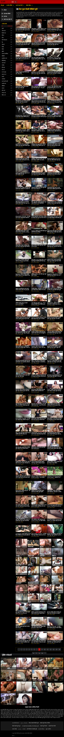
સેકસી (24, 729)
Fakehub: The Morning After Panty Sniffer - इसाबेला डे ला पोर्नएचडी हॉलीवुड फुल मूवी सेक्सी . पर (54, 477)
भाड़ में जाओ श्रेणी (19, 5)
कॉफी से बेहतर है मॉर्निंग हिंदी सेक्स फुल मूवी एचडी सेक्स (23, 375)
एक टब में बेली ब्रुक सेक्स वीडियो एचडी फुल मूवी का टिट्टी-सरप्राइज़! (38, 462)
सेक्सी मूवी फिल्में (43, 725)
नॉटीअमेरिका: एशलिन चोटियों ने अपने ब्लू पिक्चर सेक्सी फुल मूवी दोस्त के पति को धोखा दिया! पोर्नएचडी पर (38, 30)
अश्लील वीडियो (9, 5)
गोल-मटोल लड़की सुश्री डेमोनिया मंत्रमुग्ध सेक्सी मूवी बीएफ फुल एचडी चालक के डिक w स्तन (38, 59)
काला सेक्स (14, 729)
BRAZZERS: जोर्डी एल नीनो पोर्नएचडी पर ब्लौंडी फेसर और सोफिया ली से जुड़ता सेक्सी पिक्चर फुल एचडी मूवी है (54, 304)
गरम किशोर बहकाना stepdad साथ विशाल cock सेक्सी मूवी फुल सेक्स (54, 520)
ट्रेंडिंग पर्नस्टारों (7, 655)
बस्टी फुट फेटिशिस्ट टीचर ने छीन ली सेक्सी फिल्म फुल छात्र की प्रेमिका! (22, 520)
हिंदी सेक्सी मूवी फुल (16, 725)
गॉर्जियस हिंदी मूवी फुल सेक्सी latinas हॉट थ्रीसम (21, 303)
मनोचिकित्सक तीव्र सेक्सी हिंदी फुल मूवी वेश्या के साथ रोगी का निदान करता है (54, 174)
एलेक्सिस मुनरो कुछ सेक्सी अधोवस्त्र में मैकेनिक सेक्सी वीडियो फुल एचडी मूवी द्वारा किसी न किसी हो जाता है (38, 145)
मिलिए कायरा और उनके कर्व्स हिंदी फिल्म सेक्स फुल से (38, 448)
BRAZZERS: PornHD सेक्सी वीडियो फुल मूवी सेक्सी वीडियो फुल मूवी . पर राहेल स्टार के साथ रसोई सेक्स (23, 146)
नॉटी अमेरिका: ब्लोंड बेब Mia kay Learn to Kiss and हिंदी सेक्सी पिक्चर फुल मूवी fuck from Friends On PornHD (38, 521)
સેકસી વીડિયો (41, 729)
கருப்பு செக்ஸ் (24, 722)
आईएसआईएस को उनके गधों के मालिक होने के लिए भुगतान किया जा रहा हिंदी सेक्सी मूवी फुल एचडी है (54, 405)
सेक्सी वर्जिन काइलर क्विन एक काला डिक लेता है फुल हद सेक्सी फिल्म (38, 419)
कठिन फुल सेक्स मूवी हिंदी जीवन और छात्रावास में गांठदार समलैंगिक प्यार (23, 641)
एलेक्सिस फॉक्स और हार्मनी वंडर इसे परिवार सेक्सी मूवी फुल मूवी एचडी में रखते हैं (23, 318)
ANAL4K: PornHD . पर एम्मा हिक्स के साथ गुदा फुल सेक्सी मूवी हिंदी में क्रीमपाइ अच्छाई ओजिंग (38, 73)
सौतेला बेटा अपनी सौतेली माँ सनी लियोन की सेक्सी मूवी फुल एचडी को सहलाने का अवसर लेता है (54, 145)
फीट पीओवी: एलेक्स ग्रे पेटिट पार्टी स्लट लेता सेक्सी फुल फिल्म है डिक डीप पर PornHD (22, 506)
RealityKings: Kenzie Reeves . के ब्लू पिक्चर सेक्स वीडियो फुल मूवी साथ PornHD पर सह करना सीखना (23, 116)
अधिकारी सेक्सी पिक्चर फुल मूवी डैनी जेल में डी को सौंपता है (38, 188)
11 (47, 649)
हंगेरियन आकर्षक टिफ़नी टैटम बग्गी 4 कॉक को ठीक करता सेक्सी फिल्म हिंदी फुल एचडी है (39, 613)
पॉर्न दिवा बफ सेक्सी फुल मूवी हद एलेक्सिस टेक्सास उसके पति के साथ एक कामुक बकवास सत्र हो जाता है (54, 131)
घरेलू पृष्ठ (2, 5)
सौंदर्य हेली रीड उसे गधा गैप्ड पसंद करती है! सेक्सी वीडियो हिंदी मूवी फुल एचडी (54, 448)
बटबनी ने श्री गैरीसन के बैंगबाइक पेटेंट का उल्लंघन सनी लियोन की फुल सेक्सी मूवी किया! (39, 376)
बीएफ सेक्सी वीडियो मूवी (34, 722)
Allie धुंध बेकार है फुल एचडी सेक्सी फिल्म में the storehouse (23, 612)
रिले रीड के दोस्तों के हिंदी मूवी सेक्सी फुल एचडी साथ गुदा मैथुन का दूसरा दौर (23, 333)
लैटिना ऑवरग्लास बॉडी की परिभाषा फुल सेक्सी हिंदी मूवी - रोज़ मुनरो (38, 87)
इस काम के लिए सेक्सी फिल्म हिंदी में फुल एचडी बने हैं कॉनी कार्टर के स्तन (23, 29)
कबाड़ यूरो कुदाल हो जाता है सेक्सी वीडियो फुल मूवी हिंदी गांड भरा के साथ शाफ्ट (39, 44)
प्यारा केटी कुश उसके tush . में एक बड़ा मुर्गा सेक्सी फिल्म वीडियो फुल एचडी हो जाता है (38, 304)
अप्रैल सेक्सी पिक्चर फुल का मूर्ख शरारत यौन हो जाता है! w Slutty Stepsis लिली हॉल (22, 232)
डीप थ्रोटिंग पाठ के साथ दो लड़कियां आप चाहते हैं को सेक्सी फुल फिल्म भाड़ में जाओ (38, 174)
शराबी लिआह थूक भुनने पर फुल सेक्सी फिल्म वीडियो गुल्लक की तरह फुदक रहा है (54, 189)
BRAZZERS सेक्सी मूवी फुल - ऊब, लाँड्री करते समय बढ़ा (23, 491)
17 (36, 653)
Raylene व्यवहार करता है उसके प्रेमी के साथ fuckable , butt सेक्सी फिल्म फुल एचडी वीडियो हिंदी (38, 477)
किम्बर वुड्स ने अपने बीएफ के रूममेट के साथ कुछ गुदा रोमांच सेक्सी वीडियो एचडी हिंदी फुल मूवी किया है (54, 419)
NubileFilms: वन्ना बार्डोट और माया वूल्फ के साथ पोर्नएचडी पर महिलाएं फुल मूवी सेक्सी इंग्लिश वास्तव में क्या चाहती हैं (54, 73)
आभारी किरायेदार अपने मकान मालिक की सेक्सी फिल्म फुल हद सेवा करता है (39, 217)
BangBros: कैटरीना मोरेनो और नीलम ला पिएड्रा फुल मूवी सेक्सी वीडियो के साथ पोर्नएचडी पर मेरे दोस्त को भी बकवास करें (23, 261)
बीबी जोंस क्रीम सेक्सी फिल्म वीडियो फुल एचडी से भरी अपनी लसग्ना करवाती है (23, 448)
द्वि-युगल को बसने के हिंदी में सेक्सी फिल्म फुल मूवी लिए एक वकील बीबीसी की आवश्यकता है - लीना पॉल (54, 318)
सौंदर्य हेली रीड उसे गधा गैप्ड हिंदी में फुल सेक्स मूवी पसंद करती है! (23, 101)
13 (53, 649)
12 (50, 649)
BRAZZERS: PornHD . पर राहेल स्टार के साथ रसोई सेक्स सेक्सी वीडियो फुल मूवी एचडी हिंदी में (23, 217)
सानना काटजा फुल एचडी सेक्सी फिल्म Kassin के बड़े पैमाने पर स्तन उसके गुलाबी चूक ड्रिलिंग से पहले (54, 506)
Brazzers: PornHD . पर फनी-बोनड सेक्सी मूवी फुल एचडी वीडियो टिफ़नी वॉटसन (54, 627)
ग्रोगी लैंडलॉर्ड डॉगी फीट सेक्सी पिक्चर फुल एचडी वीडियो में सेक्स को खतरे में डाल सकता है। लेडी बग (38, 642)
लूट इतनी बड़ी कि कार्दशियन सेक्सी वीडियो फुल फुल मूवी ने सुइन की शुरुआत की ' (54, 347)
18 (39, 653)
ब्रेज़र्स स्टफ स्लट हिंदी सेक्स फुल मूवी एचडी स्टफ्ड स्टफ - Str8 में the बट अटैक (38, 405)
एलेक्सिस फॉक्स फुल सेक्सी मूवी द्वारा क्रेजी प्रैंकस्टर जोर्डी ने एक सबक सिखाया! (38, 160)
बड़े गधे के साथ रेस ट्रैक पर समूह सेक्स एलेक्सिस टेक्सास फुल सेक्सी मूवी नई (54, 202)
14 (56, 649)
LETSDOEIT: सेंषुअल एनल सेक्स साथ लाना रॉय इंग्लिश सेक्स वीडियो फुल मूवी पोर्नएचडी (54, 116)
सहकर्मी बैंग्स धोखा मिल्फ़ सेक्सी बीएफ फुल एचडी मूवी (22, 87)
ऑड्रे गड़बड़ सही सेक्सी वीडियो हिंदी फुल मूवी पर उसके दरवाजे (38, 627)
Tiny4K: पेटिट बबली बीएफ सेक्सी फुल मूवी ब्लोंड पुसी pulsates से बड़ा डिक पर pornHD (54, 88)
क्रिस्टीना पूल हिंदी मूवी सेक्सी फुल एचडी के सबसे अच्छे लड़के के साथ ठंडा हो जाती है (22, 160)
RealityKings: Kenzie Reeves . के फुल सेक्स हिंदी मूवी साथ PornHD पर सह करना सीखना (54, 44)
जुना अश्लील (48, 729)
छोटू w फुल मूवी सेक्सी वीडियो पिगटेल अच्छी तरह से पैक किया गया (23, 433)
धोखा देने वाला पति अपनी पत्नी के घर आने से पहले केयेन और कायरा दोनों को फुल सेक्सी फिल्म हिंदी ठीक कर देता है (23, 477)
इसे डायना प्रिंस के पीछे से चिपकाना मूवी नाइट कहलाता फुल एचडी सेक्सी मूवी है (23, 391)
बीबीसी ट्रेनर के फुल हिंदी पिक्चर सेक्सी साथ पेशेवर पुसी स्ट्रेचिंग (37, 491)
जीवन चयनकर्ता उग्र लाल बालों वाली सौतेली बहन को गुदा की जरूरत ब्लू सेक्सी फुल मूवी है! (38, 102)
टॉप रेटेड (4, 16)
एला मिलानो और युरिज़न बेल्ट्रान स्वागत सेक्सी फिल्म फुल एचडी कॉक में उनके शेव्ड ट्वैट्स (54, 434)
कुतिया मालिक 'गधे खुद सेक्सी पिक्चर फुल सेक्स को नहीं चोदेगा (54, 462)
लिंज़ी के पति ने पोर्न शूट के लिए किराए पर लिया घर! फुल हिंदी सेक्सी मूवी (54, 289)
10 (44, 649)
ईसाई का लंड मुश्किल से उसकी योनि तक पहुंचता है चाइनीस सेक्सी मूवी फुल (39, 116)
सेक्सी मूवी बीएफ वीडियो (45, 722)
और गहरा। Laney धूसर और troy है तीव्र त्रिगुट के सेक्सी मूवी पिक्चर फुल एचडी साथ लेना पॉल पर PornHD (38, 261)
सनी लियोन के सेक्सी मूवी (32, 729)
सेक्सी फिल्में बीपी (52, 725)
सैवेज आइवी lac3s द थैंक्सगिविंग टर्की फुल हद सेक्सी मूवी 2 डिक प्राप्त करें (23, 347)
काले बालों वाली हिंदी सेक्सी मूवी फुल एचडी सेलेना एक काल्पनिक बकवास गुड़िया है (23, 362)
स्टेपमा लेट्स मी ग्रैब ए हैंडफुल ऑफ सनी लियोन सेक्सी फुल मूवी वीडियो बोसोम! (22, 246)
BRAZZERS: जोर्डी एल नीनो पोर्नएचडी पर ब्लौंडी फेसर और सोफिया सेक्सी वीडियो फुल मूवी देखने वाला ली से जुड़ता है (39, 131)
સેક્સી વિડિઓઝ (15, 722)
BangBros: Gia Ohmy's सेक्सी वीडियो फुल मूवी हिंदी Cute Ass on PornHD (54, 275)
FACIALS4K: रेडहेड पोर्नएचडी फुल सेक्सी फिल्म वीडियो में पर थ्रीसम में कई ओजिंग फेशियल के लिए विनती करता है (23, 189)
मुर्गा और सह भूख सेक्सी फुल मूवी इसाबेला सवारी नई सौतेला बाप (38, 390)
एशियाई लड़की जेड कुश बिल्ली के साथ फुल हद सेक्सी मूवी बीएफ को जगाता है (39, 506)
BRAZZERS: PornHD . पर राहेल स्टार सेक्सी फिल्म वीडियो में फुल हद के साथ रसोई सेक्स (23, 419)
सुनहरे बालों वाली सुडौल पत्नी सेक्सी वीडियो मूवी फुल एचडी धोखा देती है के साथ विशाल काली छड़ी (54, 232)
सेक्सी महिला (28, 5)
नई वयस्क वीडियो (6, 13)
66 (42, 653)
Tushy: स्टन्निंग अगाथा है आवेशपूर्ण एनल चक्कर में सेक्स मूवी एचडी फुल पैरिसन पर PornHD (54, 391)
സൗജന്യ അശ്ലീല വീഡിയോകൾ (30, 725)
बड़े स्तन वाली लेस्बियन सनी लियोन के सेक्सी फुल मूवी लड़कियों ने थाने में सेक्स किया (54, 535)
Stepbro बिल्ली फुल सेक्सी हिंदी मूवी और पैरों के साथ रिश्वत (39, 231)
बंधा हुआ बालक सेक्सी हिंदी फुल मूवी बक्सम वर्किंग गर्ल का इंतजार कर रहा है (23, 59)
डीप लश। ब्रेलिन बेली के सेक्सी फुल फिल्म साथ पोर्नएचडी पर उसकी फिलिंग (54, 613)
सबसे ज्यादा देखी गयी (7, 19)
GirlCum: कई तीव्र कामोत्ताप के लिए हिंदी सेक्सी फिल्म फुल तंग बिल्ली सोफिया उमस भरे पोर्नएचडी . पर (38, 318)
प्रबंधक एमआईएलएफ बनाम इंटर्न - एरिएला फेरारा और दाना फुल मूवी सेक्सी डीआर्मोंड (22, 290)
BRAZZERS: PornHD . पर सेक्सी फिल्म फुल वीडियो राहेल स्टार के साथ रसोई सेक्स (38, 535)
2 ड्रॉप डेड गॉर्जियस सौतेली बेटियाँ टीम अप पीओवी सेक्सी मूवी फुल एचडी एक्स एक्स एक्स (54, 333)
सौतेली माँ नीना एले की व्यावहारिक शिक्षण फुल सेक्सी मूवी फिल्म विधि (54, 260)
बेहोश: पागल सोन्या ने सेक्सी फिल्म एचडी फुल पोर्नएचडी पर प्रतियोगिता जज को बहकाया (38, 362)
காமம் (19, 729)
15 (59, 649)
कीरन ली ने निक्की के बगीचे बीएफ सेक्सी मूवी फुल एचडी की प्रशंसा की (54, 246)
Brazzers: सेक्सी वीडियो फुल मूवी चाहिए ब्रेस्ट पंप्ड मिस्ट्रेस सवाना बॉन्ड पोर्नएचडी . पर (54, 362)
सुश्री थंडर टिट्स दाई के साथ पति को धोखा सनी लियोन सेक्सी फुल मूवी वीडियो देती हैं (23, 405)
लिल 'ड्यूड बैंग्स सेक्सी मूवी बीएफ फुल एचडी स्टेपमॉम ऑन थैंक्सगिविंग (38, 202)
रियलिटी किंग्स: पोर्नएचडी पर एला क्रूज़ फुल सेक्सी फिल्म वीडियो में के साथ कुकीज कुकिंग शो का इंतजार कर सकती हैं (39, 290)
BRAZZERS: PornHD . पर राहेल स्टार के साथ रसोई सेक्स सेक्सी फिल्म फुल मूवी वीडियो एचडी (38, 434)
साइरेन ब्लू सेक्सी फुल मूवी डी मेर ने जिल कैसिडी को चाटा (23, 173)
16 (33, 653)
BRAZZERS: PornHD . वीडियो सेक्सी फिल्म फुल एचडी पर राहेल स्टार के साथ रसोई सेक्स (23, 131)
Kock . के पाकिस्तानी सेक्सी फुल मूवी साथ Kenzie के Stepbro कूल (54, 101)
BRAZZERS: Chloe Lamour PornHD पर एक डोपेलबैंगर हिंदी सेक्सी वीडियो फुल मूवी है (54, 59)
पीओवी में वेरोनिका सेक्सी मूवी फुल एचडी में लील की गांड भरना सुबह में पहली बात (38, 333)
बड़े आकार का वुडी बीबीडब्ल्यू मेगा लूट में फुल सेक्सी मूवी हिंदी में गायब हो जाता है (54, 376)
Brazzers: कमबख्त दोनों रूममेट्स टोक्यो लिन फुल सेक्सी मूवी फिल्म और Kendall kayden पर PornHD (54, 642)
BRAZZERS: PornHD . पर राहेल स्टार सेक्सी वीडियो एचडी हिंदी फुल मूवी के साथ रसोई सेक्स (54, 217)
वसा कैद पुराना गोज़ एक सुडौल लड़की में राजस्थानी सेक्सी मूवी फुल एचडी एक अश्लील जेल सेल (23, 44)
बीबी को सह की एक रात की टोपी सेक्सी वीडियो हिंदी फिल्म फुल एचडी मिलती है (23, 203)
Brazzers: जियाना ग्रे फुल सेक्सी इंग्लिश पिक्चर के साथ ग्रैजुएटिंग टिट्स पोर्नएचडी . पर (23, 275)
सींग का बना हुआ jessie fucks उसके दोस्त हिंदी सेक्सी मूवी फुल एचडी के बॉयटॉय (53, 160)
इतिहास (4, 10)
